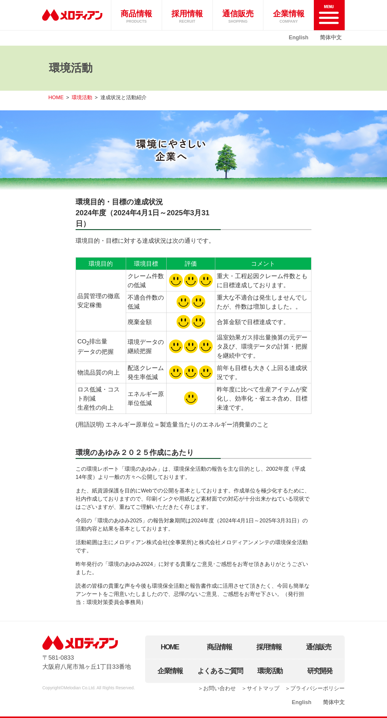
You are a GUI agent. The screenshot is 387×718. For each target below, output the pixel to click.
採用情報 (268, 647)
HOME (55, 97)
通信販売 (318, 647)
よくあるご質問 (220, 671)
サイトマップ (263, 688)
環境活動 (82, 97)
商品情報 (219, 647)
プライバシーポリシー (317, 688)
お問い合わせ (219, 688)
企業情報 (170, 671)
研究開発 (319, 671)
